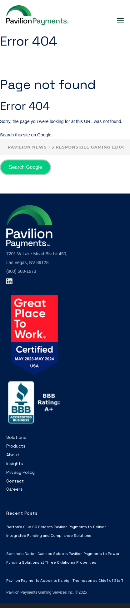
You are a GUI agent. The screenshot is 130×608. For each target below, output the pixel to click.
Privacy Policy (20, 472)
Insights (14, 463)
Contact (15, 481)
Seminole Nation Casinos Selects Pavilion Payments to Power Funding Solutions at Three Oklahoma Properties (63, 558)
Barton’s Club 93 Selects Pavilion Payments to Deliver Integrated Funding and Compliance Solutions (56, 531)
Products (16, 446)
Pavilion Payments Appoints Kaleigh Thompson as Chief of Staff (64, 580)
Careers (14, 489)
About (12, 455)
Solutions (16, 437)
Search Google (25, 167)
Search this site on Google (25, 134)
